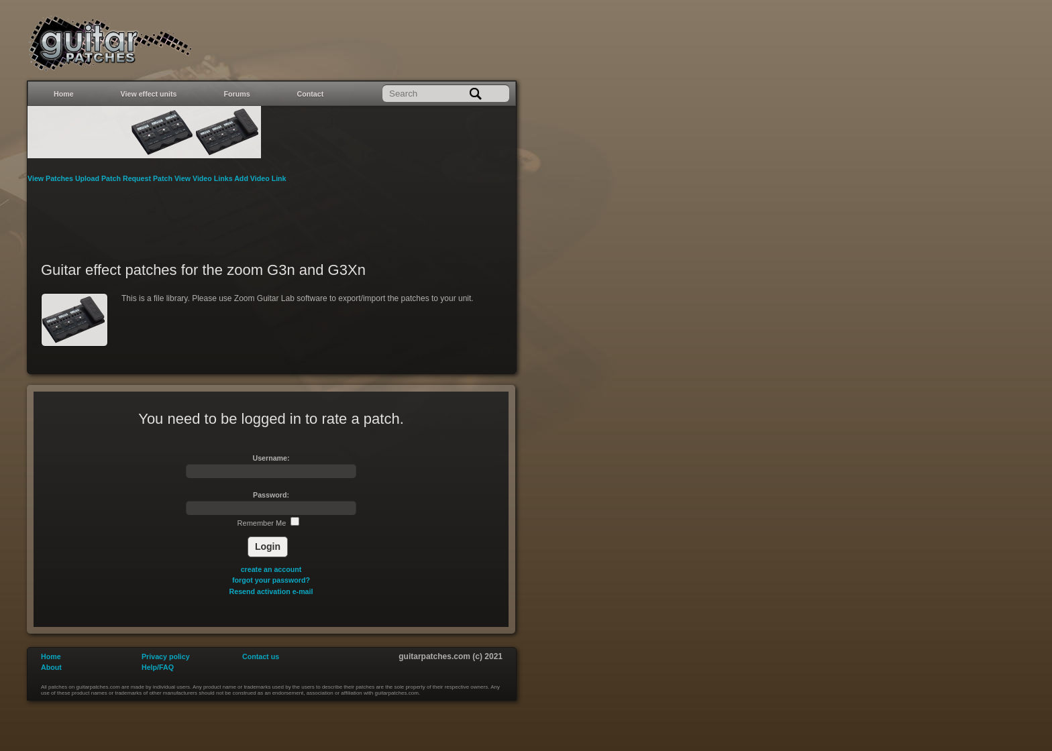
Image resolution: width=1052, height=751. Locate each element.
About (51, 667)
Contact (310, 94)
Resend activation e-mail (271, 591)
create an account (271, 569)
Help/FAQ (158, 667)
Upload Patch (99, 178)
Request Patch (148, 178)
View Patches (51, 178)
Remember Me (269, 523)
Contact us (260, 656)
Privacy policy (166, 656)
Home (64, 94)
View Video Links (204, 178)
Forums (237, 94)
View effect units (149, 94)
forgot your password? (271, 580)
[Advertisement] (272, 214)
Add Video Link (260, 178)
